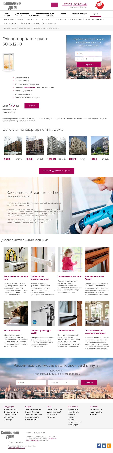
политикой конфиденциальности (94, 75)
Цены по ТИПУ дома (54, 410)
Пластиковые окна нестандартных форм (97, 330)
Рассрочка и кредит (49, 23)
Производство (73, 410)
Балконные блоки (76, 19)
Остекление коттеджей (33, 415)
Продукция (9, 407)
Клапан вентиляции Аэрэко (97, 276)
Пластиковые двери (11, 413)
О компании (34, 16)
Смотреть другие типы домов (57, 171)
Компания (73, 407)
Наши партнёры (96, 413)
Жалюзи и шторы (79, 14)
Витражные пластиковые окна (16, 276)
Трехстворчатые (60, 19)
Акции (7, 16)
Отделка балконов (32, 413)
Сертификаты (73, 413)
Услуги (19, 16)
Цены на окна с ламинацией (94, 19)
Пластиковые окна (10, 410)
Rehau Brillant (29, 88)
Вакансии (93, 415)
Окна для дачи (9, 418)
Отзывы (71, 418)
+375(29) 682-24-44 (74, 4)
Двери (63, 14)
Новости (94, 407)
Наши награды (73, 426)
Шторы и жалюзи (10, 415)
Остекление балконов (33, 410)
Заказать (32, 106)
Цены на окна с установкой (13, 19)
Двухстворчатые (46, 19)
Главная (7, 28)
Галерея (71, 421)
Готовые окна (52, 415)
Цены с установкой (54, 413)
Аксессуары (8, 421)
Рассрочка (51, 418)
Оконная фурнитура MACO (43, 330)
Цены (95, 14)
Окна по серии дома (11, 23)
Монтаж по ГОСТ (31, 421)
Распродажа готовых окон (30, 23)
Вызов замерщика (32, 418)
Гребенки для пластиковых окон (43, 276)
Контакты (50, 16)
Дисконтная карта (75, 423)
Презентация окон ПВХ (16, 449)
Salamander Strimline (39, 28)
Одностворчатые (31, 19)
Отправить (88, 65)
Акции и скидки (96, 410)
